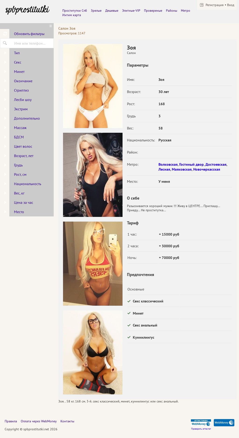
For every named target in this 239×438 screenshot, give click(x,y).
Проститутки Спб (74, 10)
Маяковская (182, 169)
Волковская (168, 164)
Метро (185, 10)
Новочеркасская (206, 169)
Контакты (67, 421)
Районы (171, 10)
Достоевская (215, 164)
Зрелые (96, 10)
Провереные (153, 10)
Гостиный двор (191, 164)
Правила (11, 421)
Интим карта (71, 15)
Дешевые (111, 10)
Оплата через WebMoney (39, 421)
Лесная (164, 169)
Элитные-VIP (131, 10)
